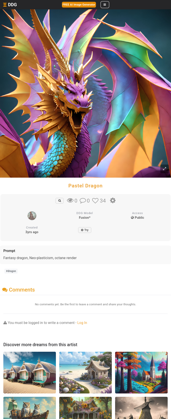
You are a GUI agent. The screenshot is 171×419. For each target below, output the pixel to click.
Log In (82, 323)
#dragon (11, 271)
